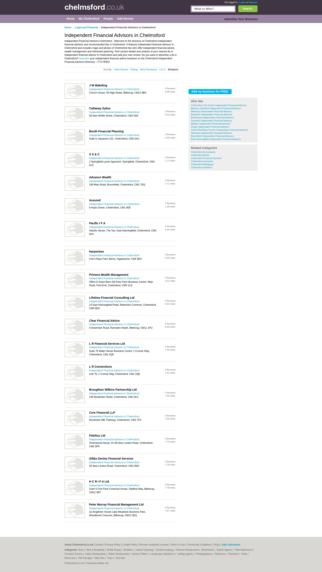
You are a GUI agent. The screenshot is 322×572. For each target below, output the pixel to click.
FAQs (217, 544)
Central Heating (165, 549)
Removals (70, 558)
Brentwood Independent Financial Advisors (212, 117)
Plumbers (233, 554)
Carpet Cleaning (144, 549)
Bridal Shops (114, 549)
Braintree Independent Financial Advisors (211, 114)
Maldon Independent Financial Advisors (210, 123)
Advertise (84, 58)
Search (247, 8)
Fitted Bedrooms (244, 549)
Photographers (204, 554)
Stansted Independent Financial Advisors (211, 133)
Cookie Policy (129, 544)
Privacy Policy (113, 544)
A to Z (162, 69)
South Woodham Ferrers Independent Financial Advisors (219, 130)
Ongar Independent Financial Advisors (210, 127)
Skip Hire (99, 558)
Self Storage (85, 558)
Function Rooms (73, 554)
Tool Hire (120, 558)
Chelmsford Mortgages (202, 164)
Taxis (110, 558)
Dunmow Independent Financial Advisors (211, 120)
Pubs (244, 554)
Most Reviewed (148, 69)
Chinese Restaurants (187, 549)
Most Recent (121, 69)
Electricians (208, 549)
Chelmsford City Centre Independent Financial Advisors (218, 105)
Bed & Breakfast (95, 549)
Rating (134, 69)
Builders (128, 549)
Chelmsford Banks (200, 155)
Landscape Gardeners (162, 554)
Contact (99, 544)
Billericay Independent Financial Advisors (211, 111)
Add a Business (231, 544)
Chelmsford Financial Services (206, 158)
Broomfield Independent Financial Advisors (212, 136)
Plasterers (220, 554)
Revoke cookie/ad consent (153, 544)
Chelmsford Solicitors (201, 167)
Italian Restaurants (119, 554)
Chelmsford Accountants (203, 152)
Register (253, 2)
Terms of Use (177, 544)
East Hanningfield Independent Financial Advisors (216, 139)
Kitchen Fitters (140, 554)
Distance (173, 69)
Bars (81, 549)
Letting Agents (185, 554)
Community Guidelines (199, 544)
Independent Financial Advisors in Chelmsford (114, 89)
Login (242, 2)
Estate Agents (224, 549)
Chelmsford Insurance (202, 161)
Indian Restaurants (96, 554)
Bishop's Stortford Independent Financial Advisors (216, 108)
